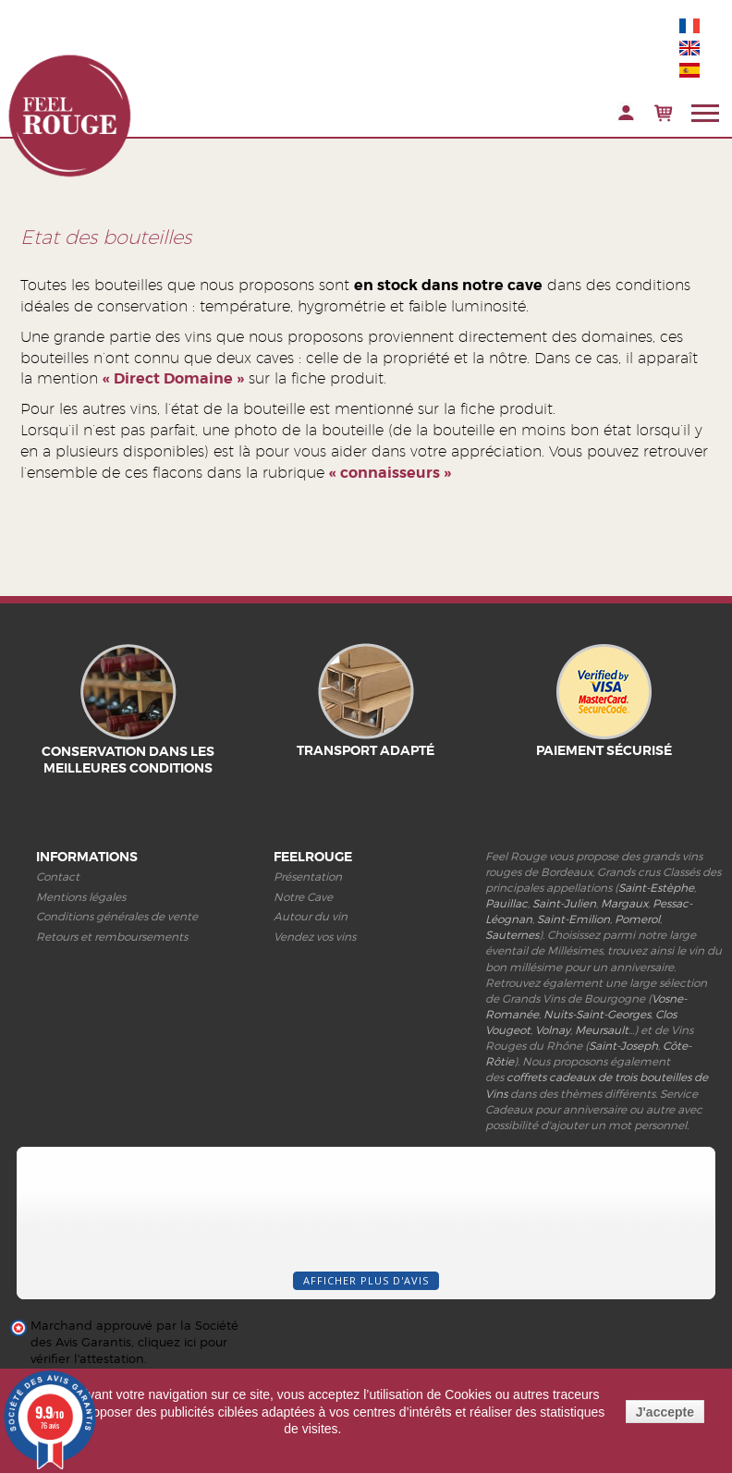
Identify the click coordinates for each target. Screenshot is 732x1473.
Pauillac (506, 903)
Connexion (626, 113)
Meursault (601, 1030)
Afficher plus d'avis (366, 1280)
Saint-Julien (564, 903)
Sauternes (512, 935)
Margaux (624, 903)
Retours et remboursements (112, 936)
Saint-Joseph (623, 1046)
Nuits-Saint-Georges (597, 1014)
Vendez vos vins (315, 936)
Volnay (552, 1030)
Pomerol (637, 919)
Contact (57, 876)
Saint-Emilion (573, 919)
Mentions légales (81, 897)
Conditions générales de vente (117, 916)
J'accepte (665, 1412)
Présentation (308, 876)
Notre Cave (303, 897)
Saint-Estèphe (656, 888)
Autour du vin (311, 916)
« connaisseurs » (390, 472)
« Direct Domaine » (173, 378)
